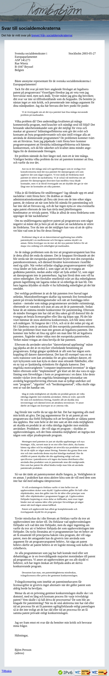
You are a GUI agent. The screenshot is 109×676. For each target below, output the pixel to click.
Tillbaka (6, 671)
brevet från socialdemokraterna (51, 35)
